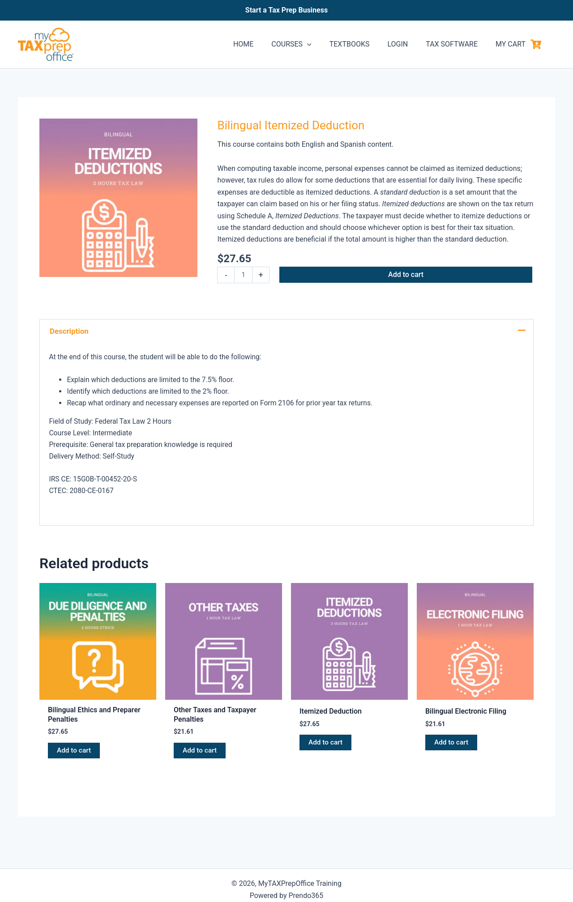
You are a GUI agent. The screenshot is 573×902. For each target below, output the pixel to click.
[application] (323, 44)
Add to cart (406, 274)
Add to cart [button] (74, 752)
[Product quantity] (243, 275)
